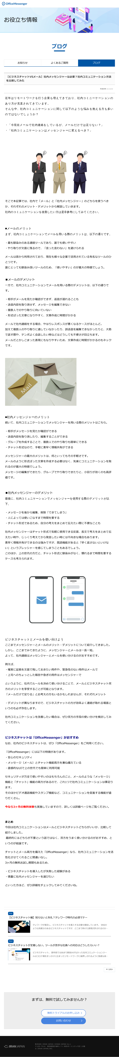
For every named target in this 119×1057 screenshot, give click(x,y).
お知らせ (23, 63)
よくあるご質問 (59, 63)
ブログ (96, 63)
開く (115, 3)
